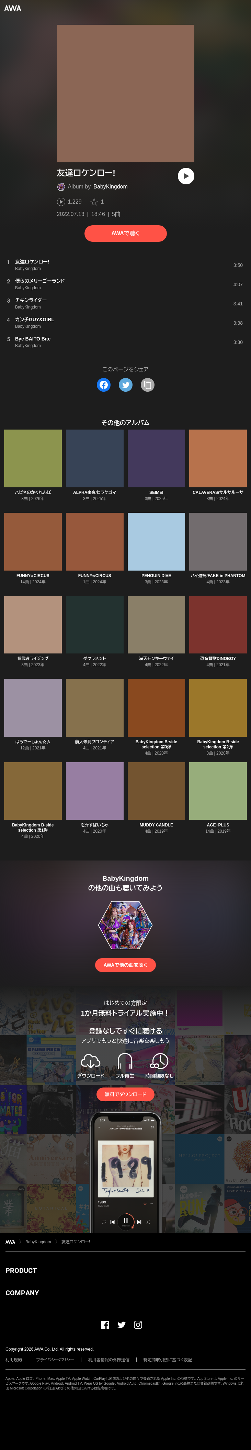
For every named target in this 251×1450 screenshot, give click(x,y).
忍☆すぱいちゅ (95, 825)
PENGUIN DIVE (156, 575)
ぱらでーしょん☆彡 (32, 741)
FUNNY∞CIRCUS (32, 575)
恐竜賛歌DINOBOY (218, 658)
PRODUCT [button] (21, 1270)
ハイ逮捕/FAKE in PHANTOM (218, 575)
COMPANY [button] (22, 1293)
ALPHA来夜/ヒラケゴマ (94, 492)
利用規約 (13, 1359)
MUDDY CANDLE (156, 825)
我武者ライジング (32, 658)
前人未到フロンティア (94, 741)
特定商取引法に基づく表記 (168, 1359)
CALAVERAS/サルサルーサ (218, 492)
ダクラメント (94, 658)
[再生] (186, 176)
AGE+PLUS (218, 825)
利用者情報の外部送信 (108, 1359)
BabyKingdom (110, 187)
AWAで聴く (125, 233)
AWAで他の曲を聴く (125, 965)
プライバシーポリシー (55, 1359)
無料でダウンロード (125, 1094)
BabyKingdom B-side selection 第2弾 (218, 744)
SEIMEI (156, 492)
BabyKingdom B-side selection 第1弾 (33, 828)
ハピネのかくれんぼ (33, 492)
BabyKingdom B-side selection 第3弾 (156, 744)
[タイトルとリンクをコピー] (148, 385)
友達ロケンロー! (75, 1242)
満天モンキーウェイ (156, 658)
